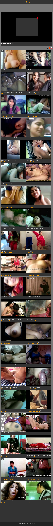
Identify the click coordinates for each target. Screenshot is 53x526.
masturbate (13, 116)
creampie (6, 161)
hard (2, 366)
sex (28, 93)
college (33, 479)
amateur (9, 93)
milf (28, 456)
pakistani (39, 434)
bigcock (36, 366)
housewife (3, 93)
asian (33, 343)
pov (11, 229)
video (31, 207)
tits (2, 343)
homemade (7, 71)
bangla (37, 275)
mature (12, 456)
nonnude (37, 320)
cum (28, 388)
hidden (28, 479)
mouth (31, 388)
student (37, 479)
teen (2, 71)
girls (35, 207)
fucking (13, 71)
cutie (6, 366)
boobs (6, 252)
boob (2, 411)
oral (36, 93)
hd (11, 275)
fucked (6, 502)
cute (2, 184)
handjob (3, 229)
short (35, 456)
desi (35, 71)
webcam (14, 93)
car (31, 161)
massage (33, 502)
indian (32, 116)
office (10, 502)
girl (9, 343)
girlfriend (39, 502)
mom (28, 184)
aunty (35, 116)
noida (10, 207)
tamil (28, 116)
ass (2, 161)
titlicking (7, 139)
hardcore (32, 93)
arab (34, 434)
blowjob (6, 320)
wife (28, 71)
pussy (2, 252)
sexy (2, 116)
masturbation (7, 116)
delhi (6, 207)
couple (10, 184)
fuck (31, 71)
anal (2, 320)
